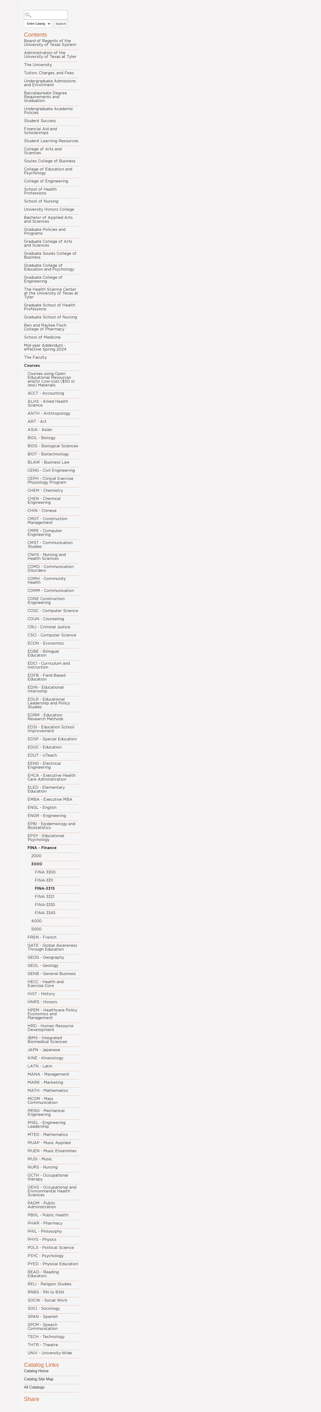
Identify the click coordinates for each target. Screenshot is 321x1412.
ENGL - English (42, 808)
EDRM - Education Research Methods (45, 717)
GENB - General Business (52, 974)
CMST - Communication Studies (50, 545)
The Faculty (35, 357)
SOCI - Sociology (44, 1308)
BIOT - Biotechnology (48, 454)
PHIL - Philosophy (45, 1231)
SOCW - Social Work (47, 1300)
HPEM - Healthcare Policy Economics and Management (52, 1014)
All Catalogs (34, 1387)
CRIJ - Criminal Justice (49, 627)
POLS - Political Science (51, 1248)
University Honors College (49, 209)
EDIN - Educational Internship (46, 689)
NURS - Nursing (43, 1167)
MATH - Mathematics (48, 1091)
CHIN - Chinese (42, 511)
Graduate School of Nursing (50, 317)
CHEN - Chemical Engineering (44, 501)
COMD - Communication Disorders (51, 569)
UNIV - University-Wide (50, 1353)
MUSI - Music (40, 1159)
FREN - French (42, 937)
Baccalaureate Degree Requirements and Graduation (45, 97)
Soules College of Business (50, 161)
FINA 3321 (44, 897)
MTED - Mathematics (48, 1135)
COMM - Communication (51, 591)
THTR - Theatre (43, 1345)
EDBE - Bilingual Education (43, 653)
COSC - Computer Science (53, 611)
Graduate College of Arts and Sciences (48, 243)
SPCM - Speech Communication (43, 1327)
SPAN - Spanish (43, 1317)
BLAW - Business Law (49, 462)
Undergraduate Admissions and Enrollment (50, 83)
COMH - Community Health (47, 580)
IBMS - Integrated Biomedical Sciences (47, 1040)
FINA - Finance (42, 848)
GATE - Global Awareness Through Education (52, 947)
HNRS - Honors (42, 1002)
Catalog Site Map (39, 1379)
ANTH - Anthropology (49, 413)
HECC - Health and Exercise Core (46, 984)
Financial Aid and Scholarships (40, 131)
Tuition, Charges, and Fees (49, 73)
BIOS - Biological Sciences (53, 446)
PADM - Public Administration (42, 1205)
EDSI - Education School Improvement (51, 729)
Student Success (40, 121)
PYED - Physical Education (53, 1264)
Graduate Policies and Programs (44, 231)
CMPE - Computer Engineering (45, 533)
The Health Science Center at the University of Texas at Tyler (51, 293)
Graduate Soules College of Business (50, 255)
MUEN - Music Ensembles (52, 1151)
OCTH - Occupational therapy (48, 1177)
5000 (36, 929)
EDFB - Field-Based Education (46, 677)
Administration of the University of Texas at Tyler (50, 55)
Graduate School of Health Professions (49, 307)
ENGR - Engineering (47, 816)
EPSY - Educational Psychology (46, 838)
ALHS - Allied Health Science (48, 403)
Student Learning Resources (51, 141)
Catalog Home (36, 1371)
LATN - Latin (40, 1066)
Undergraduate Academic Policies (48, 111)
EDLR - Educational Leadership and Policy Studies (49, 703)
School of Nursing (41, 201)
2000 (36, 856)
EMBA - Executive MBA (50, 799)
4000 (36, 921)
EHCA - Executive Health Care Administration (52, 777)
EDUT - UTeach (42, 755)
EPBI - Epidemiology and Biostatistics (51, 826)
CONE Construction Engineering (46, 601)
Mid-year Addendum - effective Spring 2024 (45, 347)
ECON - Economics (46, 643)
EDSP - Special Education (52, 739)
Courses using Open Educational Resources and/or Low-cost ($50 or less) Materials (51, 379)
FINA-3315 (45, 888)
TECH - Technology (46, 1337)
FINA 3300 (45, 872)
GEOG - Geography (46, 957)
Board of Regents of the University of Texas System (50, 43)
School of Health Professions (40, 191)
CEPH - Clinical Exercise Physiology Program (50, 480)
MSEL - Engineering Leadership (46, 1124)
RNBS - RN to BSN (46, 1292)
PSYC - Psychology (46, 1256)
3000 (36, 864)
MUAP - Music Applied (49, 1143)
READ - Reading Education (43, 1274)
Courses (32, 366)
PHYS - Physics (42, 1240)
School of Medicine (42, 337)
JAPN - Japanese (44, 1050)
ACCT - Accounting (46, 393)
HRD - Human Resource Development (50, 1028)
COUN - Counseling (46, 619)
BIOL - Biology (41, 438)
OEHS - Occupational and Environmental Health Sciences (52, 1191)
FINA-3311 (44, 880)
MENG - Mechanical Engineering (46, 1113)
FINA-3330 (45, 905)
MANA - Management (48, 1074)
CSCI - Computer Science (52, 635)
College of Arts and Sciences (43, 151)
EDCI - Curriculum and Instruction (49, 665)
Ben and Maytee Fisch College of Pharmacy (45, 327)
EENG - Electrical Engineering (44, 765)
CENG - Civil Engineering (51, 470)
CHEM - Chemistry (45, 491)
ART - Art (37, 422)
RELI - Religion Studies (49, 1284)
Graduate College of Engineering (43, 279)
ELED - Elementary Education (46, 789)
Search (61, 23)
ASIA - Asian (40, 430)
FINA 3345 (45, 913)
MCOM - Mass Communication (43, 1101)
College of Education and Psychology (48, 171)
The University (38, 65)
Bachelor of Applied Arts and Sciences (48, 219)
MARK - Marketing (45, 1082)
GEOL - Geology (43, 966)
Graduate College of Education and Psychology (49, 267)
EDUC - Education (45, 747)
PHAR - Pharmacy (45, 1223)
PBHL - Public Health (48, 1215)
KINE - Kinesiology (45, 1058)
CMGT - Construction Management (47, 521)
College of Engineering (46, 181)
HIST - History (41, 994)
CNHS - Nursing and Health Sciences (47, 557)
